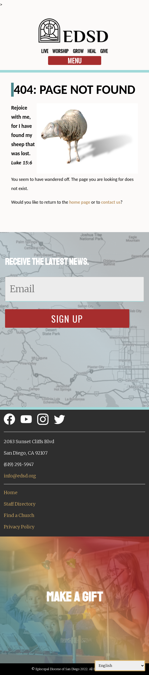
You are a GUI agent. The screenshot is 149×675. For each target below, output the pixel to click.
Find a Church (19, 515)
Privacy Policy (19, 527)
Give (104, 51)
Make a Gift (74, 597)
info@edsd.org (20, 476)
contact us (110, 202)
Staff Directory (19, 504)
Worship (60, 51)
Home (10, 492)
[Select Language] (120, 665)
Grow (78, 51)
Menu (74, 60)
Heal (92, 51)
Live (44, 51)
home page (79, 202)
